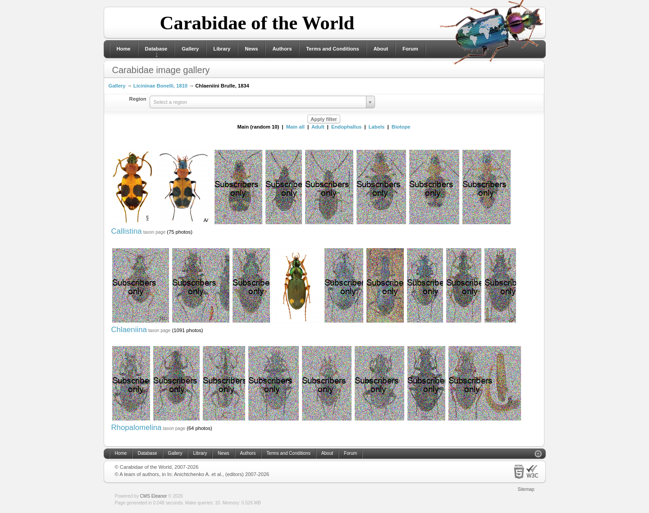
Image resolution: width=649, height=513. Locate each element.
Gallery (190, 48)
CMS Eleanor (153, 496)
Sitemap (526, 489)
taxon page (154, 232)
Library (221, 48)
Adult (317, 126)
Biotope (401, 126)
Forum (410, 48)
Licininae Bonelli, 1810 (160, 85)
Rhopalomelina (136, 427)
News (251, 48)
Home (124, 48)
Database (156, 48)
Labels (376, 126)
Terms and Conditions (332, 48)
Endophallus (346, 126)
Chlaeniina (129, 329)
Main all (295, 126)
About (381, 48)
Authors (282, 48)
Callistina (126, 231)
